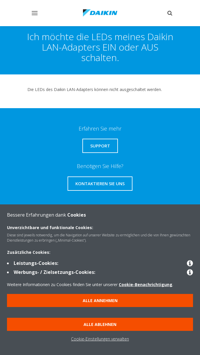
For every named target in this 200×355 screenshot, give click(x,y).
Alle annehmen (100, 300)
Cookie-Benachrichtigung (145, 284)
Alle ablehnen (100, 324)
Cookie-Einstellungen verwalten (100, 339)
